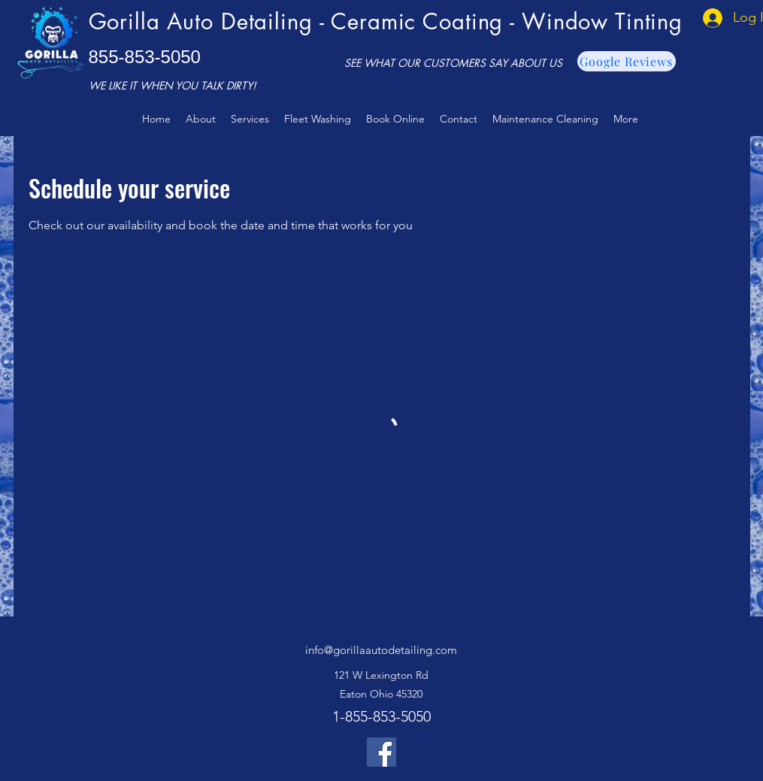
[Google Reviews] (626, 61)
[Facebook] (381, 752)
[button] (250, 119)
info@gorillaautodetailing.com (381, 650)
